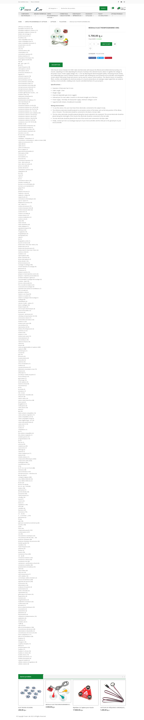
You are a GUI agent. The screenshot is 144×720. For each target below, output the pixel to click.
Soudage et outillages (90, 15)
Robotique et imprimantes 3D (78, 15)
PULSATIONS (62, 22)
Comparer (115, 44)
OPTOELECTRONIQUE (116, 15)
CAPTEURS (53, 22)
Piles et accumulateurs (103, 15)
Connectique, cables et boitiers (66, 15)
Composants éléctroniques (26, 15)
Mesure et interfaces (40, 15)
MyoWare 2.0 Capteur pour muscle (83, 707)
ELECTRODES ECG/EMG (25, 707)
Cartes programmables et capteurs (52, 15)
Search (103, 8)
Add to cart (106, 44)
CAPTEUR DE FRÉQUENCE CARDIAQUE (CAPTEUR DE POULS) (113, 707)
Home (20, 22)
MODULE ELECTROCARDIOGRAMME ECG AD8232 (58, 704)
